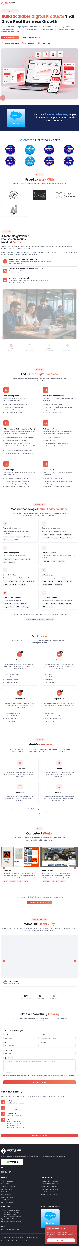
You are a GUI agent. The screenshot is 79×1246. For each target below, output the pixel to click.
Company (43, 1042)
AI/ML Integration (7, 1197)
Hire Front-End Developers (49, 1184)
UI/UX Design (5, 1192)
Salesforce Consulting (8, 1186)
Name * (5, 1034)
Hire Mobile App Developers (50, 1189)
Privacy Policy (5, 1241)
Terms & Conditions (18, 1241)
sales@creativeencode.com (12, 1221)
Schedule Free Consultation (39, 902)
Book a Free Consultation (31, 37)
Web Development (7, 1181)
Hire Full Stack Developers (49, 1186)
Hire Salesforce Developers (50, 1194)
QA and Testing (6, 1194)
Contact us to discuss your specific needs (39, 813)
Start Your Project (10, 37)
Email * (43, 1034)
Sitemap (28, 1241)
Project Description (9, 1058)
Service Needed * (8, 1050)
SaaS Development (7, 1200)
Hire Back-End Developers (49, 1181)
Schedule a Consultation (39, 1135)
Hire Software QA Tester (49, 1192)
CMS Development (7, 1203)
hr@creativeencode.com (11, 1230)
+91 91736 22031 (9, 1219)
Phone (5, 1042)
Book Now (61, 1240)
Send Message (39, 1082)
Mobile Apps (5, 1184)
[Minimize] (75, 1227)
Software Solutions (7, 1189)
